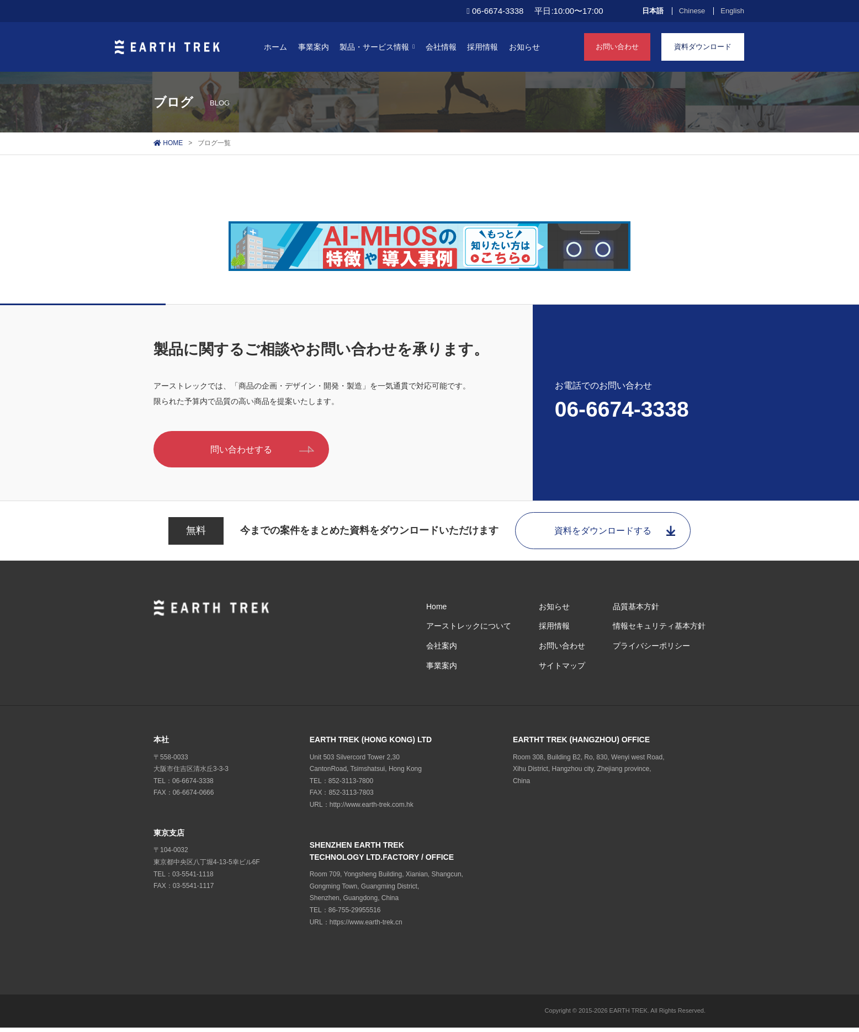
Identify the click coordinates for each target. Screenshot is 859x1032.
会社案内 (441, 649)
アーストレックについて (468, 630)
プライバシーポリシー (651, 649)
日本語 (653, 11)
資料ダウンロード (702, 46)
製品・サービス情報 (377, 47)
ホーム (275, 46)
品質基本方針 (636, 610)
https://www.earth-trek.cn (366, 926)
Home (436, 610)
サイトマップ (562, 669)
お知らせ (524, 46)
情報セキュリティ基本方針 (659, 630)
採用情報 (482, 46)
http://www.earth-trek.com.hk (371, 808)
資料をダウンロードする (617, 534)
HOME (168, 143)
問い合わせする (271, 450)
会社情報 (441, 46)
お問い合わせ (617, 46)
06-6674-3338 (622, 410)
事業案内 (313, 46)
